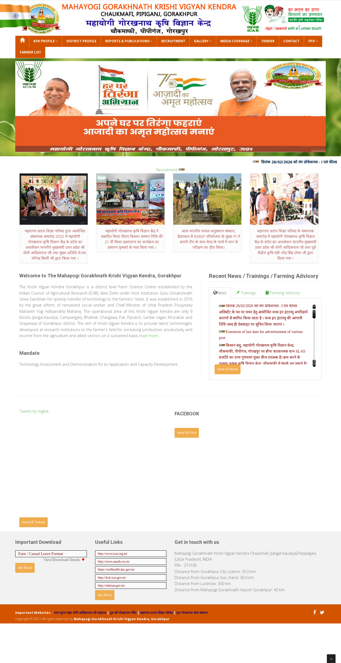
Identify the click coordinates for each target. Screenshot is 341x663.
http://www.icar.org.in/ (113, 554)
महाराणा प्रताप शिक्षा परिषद (156, 612)
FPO (313, 41)
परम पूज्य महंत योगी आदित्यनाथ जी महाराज (80, 612)
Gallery (203, 41)
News (220, 292)
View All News (227, 369)
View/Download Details (64, 560)
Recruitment (173, 41)
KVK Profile (46, 41)
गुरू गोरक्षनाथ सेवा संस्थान (192, 612)
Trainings (246, 292)
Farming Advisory (282, 292)
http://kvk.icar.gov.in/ (112, 578)
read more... (149, 335)
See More (25, 567)
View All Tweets (33, 522)
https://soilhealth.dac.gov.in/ (116, 569)
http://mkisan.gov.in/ (111, 585)
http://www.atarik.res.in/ (114, 561)
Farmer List (30, 52)
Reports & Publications (129, 41)
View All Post (186, 432)
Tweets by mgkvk (34, 411)
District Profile (81, 41)
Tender (268, 41)
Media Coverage (236, 41)
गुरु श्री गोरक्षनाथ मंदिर (122, 612)
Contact (291, 41)
